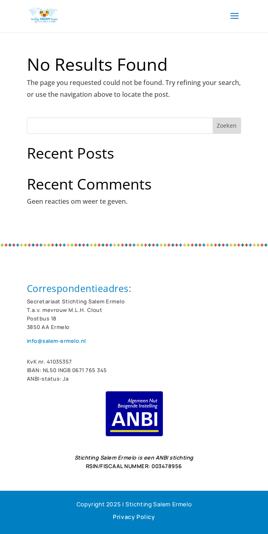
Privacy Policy (134, 517)
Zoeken (227, 125)
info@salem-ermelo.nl (56, 340)
